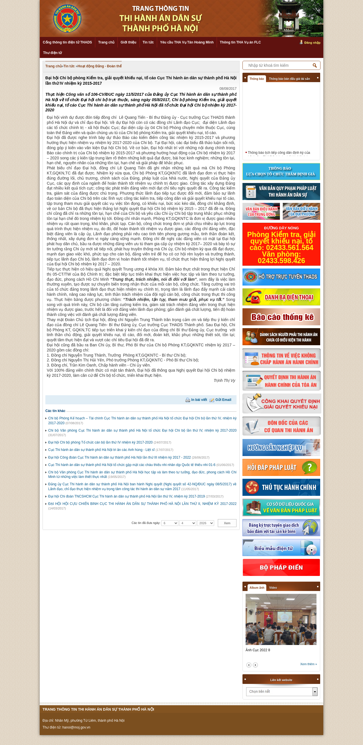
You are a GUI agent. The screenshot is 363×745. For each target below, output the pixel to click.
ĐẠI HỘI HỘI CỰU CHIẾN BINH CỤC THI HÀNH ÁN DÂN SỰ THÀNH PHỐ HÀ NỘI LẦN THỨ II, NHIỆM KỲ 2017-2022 (142, 504)
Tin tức (148, 42)
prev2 (249, 665)
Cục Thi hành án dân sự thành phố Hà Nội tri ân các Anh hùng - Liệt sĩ (101, 450)
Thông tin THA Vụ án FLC (240, 42)
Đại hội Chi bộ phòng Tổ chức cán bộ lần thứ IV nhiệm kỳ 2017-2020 (100, 442)
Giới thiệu (128, 42)
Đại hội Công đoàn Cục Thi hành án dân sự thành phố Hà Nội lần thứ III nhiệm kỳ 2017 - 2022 (119, 457)
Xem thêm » (308, 664)
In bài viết (199, 400)
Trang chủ (106, 42)
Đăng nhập (312, 42)
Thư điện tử (52, 53)
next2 (255, 665)
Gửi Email (223, 400)
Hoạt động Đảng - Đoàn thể (100, 66)
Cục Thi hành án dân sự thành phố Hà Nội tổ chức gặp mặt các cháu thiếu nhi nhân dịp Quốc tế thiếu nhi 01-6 (132, 465)
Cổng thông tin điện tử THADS (67, 42)
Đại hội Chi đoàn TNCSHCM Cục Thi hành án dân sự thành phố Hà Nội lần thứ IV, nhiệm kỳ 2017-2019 (126, 496)
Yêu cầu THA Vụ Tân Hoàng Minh (187, 42)
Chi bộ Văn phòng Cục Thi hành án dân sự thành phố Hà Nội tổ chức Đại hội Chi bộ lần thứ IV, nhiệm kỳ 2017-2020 (142, 430)
